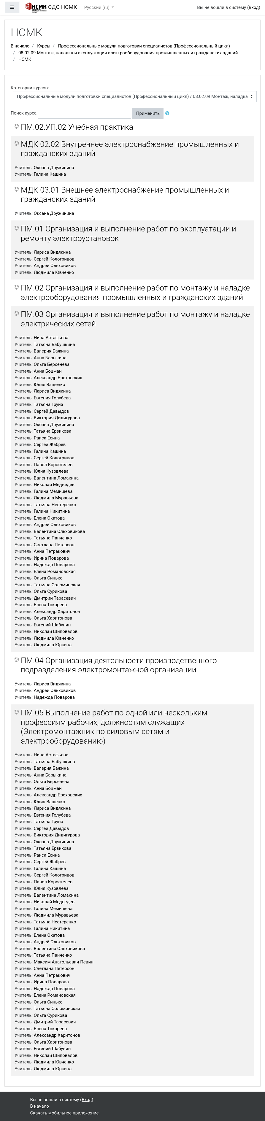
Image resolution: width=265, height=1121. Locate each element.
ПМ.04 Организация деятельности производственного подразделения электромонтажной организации (119, 665)
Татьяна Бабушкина (54, 344)
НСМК (24, 59)
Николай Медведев (54, 484)
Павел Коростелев (53, 464)
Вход (254, 7)
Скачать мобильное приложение (64, 1113)
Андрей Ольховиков (55, 265)
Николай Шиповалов (55, 631)
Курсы (43, 46)
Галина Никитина (52, 511)
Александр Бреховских (58, 377)
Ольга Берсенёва (51, 364)
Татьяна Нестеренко (55, 504)
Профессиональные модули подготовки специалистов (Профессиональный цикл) (144, 46)
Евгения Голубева (52, 398)
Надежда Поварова (54, 564)
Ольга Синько (48, 578)
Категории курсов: (30, 87)
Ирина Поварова (51, 558)
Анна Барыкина (50, 358)
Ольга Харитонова (53, 618)
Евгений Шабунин (52, 625)
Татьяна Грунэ (48, 404)
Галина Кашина (50, 174)
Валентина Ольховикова (59, 531)
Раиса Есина (47, 438)
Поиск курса (24, 113)
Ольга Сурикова (50, 591)
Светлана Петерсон (54, 544)
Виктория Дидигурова (57, 417)
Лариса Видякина (52, 252)
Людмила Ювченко (54, 272)
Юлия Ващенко (49, 384)
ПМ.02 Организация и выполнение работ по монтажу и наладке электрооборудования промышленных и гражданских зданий (135, 292)
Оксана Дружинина (54, 167)
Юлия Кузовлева (51, 471)
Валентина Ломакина (56, 478)
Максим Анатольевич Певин (63, 962)
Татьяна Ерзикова (53, 431)
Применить (148, 113)
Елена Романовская (55, 571)
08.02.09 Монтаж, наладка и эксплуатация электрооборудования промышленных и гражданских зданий (128, 52)
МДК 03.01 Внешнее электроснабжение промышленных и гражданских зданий (125, 194)
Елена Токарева (50, 604)
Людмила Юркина (53, 644)
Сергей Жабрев (50, 444)
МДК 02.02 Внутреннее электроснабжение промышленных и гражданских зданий (130, 149)
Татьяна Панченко (53, 538)
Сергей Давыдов (51, 411)
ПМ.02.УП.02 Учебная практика (77, 127)
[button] (168, 113)
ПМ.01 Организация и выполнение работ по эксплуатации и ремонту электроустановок (128, 233)
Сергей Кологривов (54, 259)
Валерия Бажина (51, 351)
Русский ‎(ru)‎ (97, 7)
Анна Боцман (48, 371)
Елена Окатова (49, 518)
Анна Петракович (52, 551)
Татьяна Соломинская (57, 585)
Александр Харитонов (57, 611)
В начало (20, 46)
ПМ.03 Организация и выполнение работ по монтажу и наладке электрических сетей (135, 319)
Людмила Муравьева (56, 498)
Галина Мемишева (53, 491)
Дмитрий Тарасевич (55, 598)
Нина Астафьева (51, 337)
